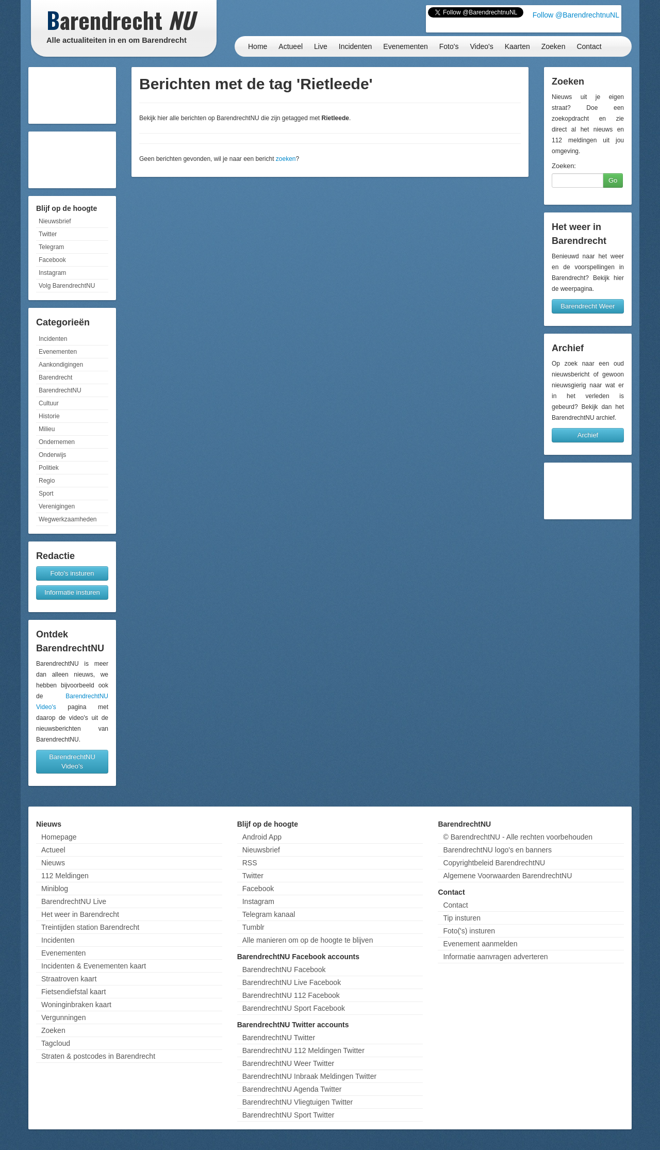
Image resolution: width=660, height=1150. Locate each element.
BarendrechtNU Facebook (284, 969)
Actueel (290, 46)
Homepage (59, 837)
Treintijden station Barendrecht (90, 927)
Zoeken (553, 46)
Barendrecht (55, 377)
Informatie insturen (72, 592)
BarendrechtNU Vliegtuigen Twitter (297, 1102)
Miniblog (54, 888)
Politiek (49, 467)
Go (612, 180)
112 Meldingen (65, 876)
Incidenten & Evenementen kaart (93, 966)
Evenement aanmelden (480, 944)
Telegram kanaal (268, 914)
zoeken (286, 158)
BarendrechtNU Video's (72, 761)
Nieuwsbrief (55, 221)
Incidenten (355, 46)
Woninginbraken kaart (76, 1004)
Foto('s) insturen (469, 931)
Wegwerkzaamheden (68, 519)
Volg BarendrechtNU (67, 285)
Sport (46, 493)
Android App (262, 837)
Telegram (51, 247)
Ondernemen (57, 442)
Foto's (449, 46)
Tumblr (253, 927)
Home (257, 46)
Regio (47, 480)
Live (320, 46)
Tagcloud (55, 1043)
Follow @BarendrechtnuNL (576, 15)
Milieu (47, 429)
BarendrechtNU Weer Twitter (288, 1063)
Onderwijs (52, 454)
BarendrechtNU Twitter (278, 1037)
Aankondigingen (61, 364)
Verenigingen (57, 506)
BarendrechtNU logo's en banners (497, 850)
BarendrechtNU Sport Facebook (293, 1008)
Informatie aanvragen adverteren (495, 956)
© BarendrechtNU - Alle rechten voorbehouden (517, 837)
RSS (249, 863)
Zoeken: (564, 166)
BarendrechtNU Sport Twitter (288, 1115)
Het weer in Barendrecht (80, 914)
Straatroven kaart (68, 979)
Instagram (52, 272)
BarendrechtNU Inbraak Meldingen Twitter (309, 1076)
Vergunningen (63, 1017)
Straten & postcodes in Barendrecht (98, 1056)
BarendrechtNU (60, 390)
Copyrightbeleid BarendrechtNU (494, 863)
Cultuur (49, 403)
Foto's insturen (72, 573)
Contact (588, 46)
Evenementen (405, 46)
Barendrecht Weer (587, 306)
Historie (49, 416)
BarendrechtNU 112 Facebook (291, 995)
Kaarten (517, 46)
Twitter (48, 234)
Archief (588, 435)
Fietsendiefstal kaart (73, 992)
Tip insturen (462, 918)
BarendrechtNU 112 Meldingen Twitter (303, 1050)
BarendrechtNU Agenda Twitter (292, 1089)
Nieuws (53, 863)
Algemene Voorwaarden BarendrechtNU (507, 876)
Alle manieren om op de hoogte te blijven (307, 940)
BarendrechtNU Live (73, 901)
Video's (481, 46)
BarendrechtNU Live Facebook (291, 982)
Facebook (52, 260)
